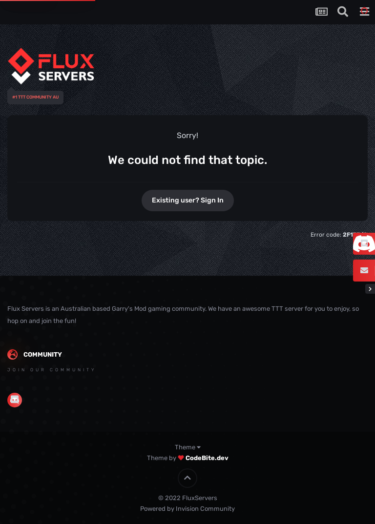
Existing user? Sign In (188, 200)
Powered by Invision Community (187, 508)
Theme (188, 447)
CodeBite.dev (207, 458)
